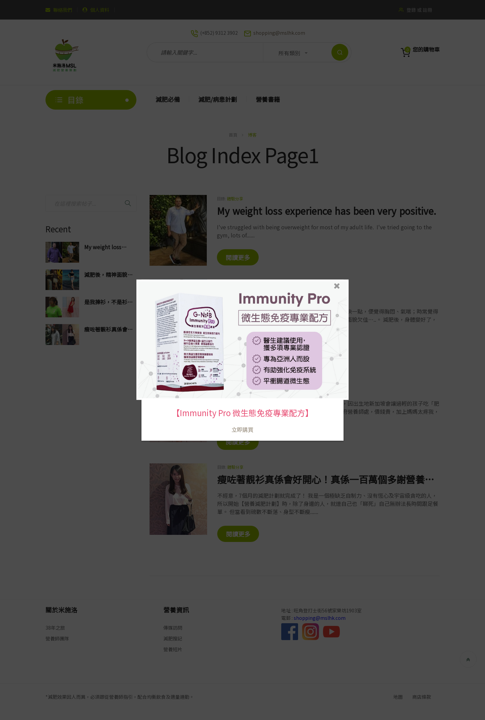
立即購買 (242, 430)
